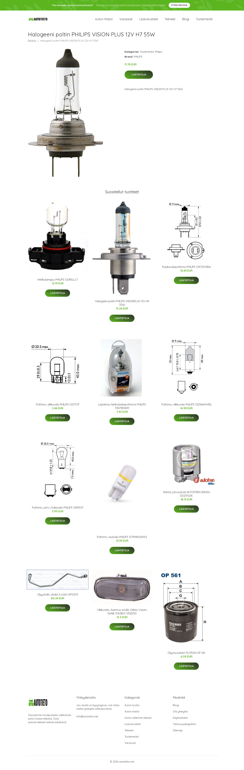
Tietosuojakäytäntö (184, 726)
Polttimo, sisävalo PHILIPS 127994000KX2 (122, 539)
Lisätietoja (138, 76)
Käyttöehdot (180, 720)
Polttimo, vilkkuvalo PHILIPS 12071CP (57, 407)
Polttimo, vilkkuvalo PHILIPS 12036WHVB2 (186, 407)
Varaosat (126, 20)
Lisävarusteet (148, 20)
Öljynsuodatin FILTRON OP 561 (186, 655)
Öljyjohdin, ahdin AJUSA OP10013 (57, 597)
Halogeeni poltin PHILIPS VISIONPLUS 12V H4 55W (122, 305)
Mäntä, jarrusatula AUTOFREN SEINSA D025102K (186, 496)
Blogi (185, 20)
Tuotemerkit (204, 20)
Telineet (170, 20)
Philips (158, 54)
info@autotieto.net (87, 719)
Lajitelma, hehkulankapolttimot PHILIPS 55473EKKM (122, 408)
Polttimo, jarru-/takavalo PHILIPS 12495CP (57, 510)
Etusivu (32, 43)
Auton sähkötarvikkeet (138, 720)
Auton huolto (132, 707)
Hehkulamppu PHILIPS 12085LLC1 (57, 282)
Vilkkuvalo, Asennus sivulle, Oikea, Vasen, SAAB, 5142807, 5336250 (122, 613)
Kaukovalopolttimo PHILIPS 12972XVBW (186, 269)
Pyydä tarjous (179, 5)
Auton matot (104, 20)
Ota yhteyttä (180, 714)
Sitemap (177, 732)
